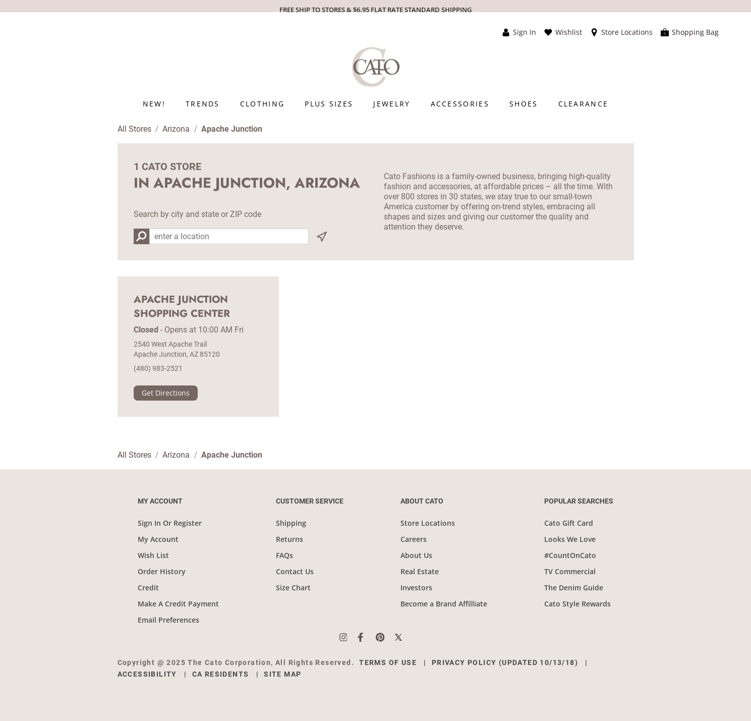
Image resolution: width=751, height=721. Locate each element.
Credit (148, 587)
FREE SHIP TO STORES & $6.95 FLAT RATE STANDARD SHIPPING (375, 9)
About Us (416, 555)
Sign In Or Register (170, 523)
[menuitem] (154, 103)
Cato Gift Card (568, 523)
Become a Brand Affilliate (443, 603)
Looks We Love (570, 539)
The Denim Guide (573, 587)
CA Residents (220, 674)
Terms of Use (388, 662)
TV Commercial (570, 571)
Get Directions (166, 393)
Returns (289, 539)
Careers (413, 539)
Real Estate (419, 571)
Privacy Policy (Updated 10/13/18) (505, 662)
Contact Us (295, 571)
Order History (162, 571)
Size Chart (293, 587)
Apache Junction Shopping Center (182, 307)
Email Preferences (168, 620)
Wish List (153, 555)
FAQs (284, 555)
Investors (416, 587)
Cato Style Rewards (577, 603)
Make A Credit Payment (178, 603)
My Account (158, 539)
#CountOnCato (570, 555)
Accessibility (147, 674)
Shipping (291, 523)
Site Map (282, 674)
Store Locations (427, 523)
